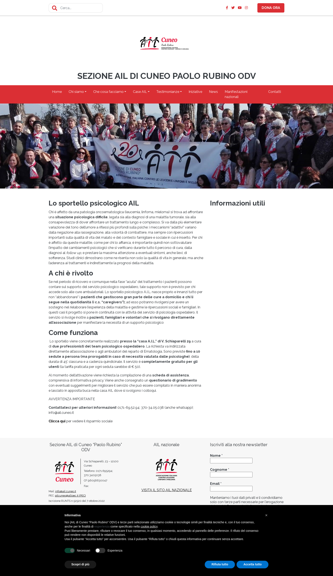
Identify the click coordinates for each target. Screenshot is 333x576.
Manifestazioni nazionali (236, 94)
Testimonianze (167, 92)
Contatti (274, 92)
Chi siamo (76, 92)
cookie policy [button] (149, 526)
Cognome (219, 470)
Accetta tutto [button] (252, 564)
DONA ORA (271, 8)
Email (216, 484)
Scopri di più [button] (80, 564)
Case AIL (140, 92)
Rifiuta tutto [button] (220, 564)
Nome (216, 456)
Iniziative (195, 92)
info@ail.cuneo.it (65, 491)
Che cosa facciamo (108, 92)
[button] (266, 515)
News (213, 92)
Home (57, 92)
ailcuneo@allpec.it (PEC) (70, 495)
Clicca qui (57, 421)
